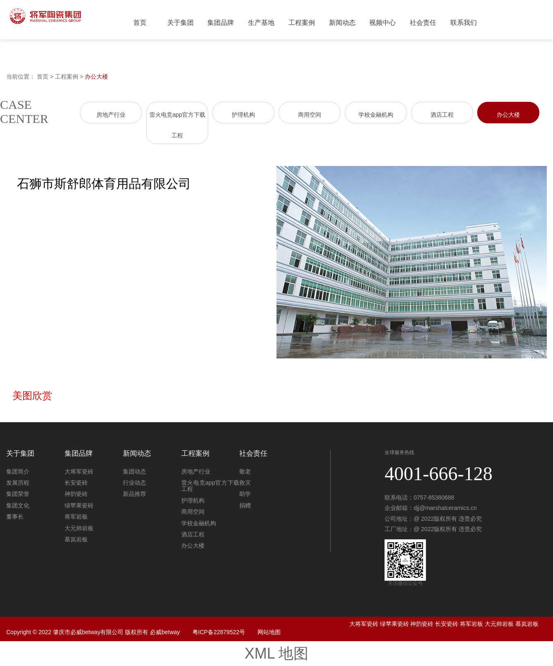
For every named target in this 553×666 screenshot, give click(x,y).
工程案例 (302, 22)
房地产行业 (110, 114)
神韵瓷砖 (76, 493)
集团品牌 (220, 22)
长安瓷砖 (76, 482)
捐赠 (245, 505)
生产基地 (261, 22)
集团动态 (134, 471)
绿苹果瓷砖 (79, 505)
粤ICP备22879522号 (218, 632)
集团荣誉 (17, 493)
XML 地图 (277, 653)
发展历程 (17, 482)
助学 (245, 493)
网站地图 (269, 632)
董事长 (15, 516)
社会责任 (423, 22)
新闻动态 (342, 22)
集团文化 (17, 505)
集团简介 (17, 471)
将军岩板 (76, 516)
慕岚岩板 (76, 539)
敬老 (245, 471)
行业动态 (134, 482)
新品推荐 (134, 493)
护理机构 (243, 114)
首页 (140, 22)
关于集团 (180, 22)
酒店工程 (442, 114)
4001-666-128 (439, 473)
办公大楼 (96, 76)
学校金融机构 (375, 114)
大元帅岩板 (79, 528)
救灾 (245, 482)
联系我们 (463, 22)
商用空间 (309, 114)
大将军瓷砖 (79, 471)
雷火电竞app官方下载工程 (210, 485)
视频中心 (382, 22)
